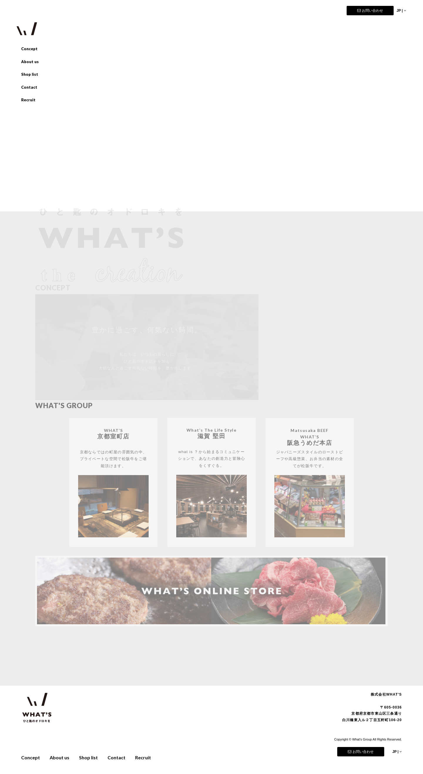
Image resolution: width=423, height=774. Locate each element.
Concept (29, 48)
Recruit (28, 99)
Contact (29, 87)
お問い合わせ (370, 11)
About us (30, 61)
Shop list (29, 74)
